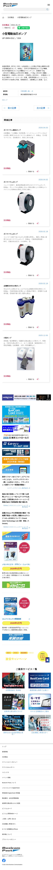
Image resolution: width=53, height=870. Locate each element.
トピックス (5, 772)
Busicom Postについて (9, 782)
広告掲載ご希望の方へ (9, 824)
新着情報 (5, 751)
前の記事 (12, 108)
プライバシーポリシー (9, 839)
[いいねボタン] (13, 27)
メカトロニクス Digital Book (11, 788)
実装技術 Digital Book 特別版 (11, 793)
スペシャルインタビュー (9, 762)
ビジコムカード (7, 808)
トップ (4, 746)
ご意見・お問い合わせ (9, 819)
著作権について (7, 834)
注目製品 (11, 17)
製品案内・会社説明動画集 (10, 798)
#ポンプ (4, 100)
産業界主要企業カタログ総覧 (11, 803)
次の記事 (41, 108)
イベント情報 (6, 777)
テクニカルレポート (8, 767)
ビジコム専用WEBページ (10, 813)
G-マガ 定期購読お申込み (10, 829)
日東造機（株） (26, 91)
